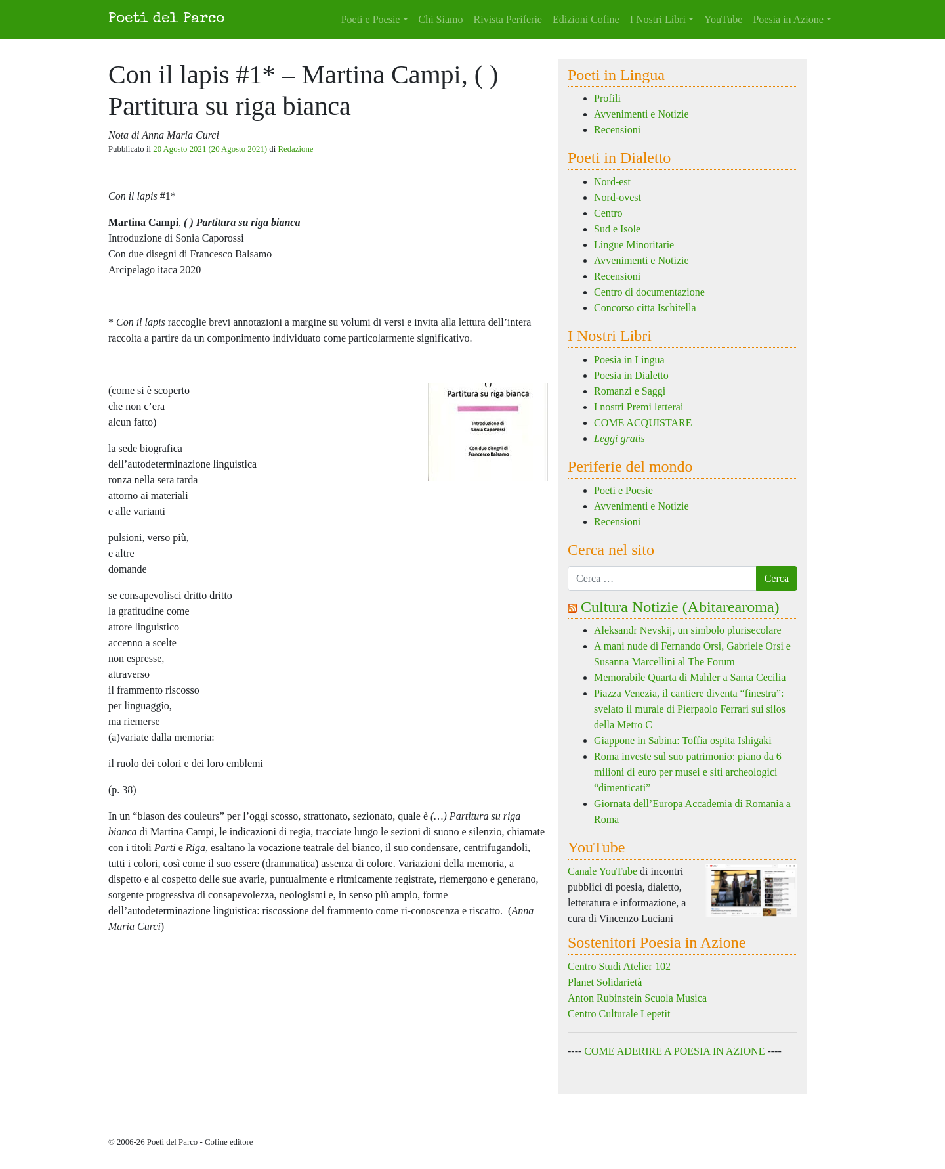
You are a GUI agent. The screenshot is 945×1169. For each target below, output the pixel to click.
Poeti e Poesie (370, 19)
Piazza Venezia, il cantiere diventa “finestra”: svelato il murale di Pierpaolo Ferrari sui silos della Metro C (690, 709)
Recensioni (617, 129)
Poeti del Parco (166, 19)
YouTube (723, 19)
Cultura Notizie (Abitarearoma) (680, 606)
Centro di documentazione (649, 292)
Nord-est (612, 181)
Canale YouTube (602, 871)
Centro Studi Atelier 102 (619, 966)
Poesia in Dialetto (631, 375)
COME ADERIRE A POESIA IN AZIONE (674, 1051)
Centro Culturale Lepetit (619, 1013)
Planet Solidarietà (605, 982)
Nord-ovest (617, 197)
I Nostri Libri (658, 19)
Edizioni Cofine (586, 19)
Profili (607, 98)
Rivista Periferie (508, 19)
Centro (608, 213)
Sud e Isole (617, 228)
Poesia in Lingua (629, 359)
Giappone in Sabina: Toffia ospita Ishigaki (684, 740)
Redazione (295, 149)
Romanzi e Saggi (629, 391)
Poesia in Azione (788, 19)
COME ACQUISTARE (643, 422)
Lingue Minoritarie (634, 244)
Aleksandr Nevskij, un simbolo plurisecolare (688, 630)
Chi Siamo (441, 19)
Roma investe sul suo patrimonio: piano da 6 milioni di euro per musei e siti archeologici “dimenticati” (688, 772)
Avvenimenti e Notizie (641, 114)
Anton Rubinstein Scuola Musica (637, 998)
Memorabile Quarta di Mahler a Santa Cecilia (690, 677)
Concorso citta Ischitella (645, 307)
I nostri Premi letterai (638, 406)
